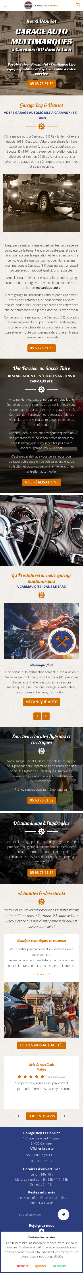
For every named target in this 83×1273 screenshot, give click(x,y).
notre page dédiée (51, 1256)
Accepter (59, 1266)
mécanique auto (48, 287)
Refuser (23, 1266)
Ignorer (40, 1266)
